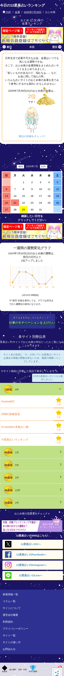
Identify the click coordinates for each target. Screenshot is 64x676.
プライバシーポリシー (15, 628)
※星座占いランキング (14, 439)
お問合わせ (9, 649)
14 (14, 195)
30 (32, 209)
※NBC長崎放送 (10, 414)
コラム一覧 (9, 601)
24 (40, 202)
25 (49, 202)
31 (40, 209)
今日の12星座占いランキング (22, 5)
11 (49, 189)
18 (49, 195)
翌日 (57, 46)
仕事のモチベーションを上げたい (32, 322)
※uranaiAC (8, 401)
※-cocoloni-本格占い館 (15, 426)
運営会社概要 (10, 614)
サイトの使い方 (12, 642)
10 (40, 189)
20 (6, 202)
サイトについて (12, 608)
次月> (43, 166)
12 (57, 189)
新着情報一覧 (10, 594)
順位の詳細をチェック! (32, 136)
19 (57, 195)
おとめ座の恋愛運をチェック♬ (31, 513)
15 (23, 195)
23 (32, 202)
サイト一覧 (9, 635)
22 (23, 202)
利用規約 (8, 621)
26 (57, 202)
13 (6, 195)
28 (14, 209)
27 (6, 209)
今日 (31, 46)
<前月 (20, 166)
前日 (7, 46)
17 (40, 195)
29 (23, 209)
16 (32, 195)
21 (14, 202)
